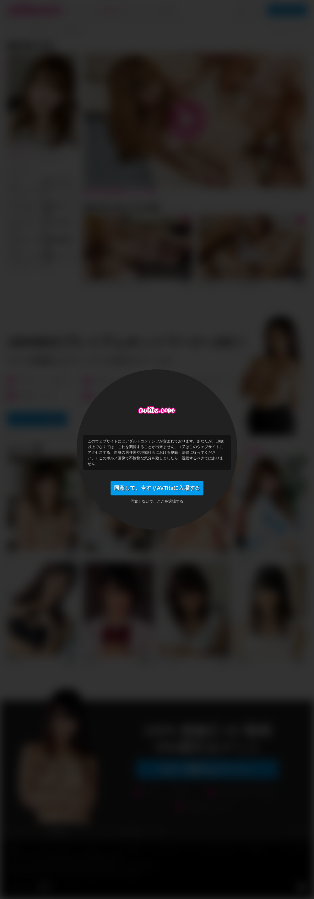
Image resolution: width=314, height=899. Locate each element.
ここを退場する (170, 502)
